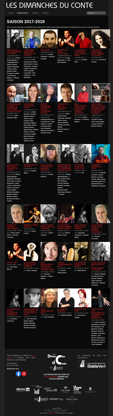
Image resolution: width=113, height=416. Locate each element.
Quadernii (50, 413)
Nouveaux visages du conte (29, 106)
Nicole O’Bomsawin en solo (65, 264)
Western (45, 50)
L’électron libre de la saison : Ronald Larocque (97, 228)
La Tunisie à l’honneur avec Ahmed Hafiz (80, 52)
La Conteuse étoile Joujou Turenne (48, 227)
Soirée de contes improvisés (12, 227)
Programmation (23, 13)
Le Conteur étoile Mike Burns (80, 264)
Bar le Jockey (51, 376)
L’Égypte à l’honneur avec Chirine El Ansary (97, 52)
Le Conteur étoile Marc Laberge (30, 264)
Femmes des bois (80, 310)
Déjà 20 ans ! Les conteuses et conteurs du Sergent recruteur (98, 313)
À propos (46, 13)
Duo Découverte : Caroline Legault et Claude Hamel (48, 266)
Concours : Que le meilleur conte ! (63, 106)
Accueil (11, 13)
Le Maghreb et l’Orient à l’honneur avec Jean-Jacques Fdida (14, 107)
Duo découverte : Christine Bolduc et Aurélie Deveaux (81, 108)
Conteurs (35, 13)
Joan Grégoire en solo (47, 311)
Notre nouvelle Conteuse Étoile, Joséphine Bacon (46, 108)
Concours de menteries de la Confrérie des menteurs (65, 167)
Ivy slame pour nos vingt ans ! (79, 166)
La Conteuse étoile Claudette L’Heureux (13, 311)
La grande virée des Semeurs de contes (29, 52)
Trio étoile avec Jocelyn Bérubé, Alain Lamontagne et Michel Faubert (98, 108)
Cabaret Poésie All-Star (96, 166)
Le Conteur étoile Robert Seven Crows (65, 227)
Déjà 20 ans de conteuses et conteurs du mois (31, 311)
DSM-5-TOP (12, 263)
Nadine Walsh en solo (30, 166)
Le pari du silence (62, 310)
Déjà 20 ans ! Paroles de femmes (80, 227)
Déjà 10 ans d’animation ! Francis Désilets (47, 167)
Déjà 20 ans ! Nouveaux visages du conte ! (13, 167)
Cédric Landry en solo (31, 226)
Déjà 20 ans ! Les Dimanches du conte (14, 52)
